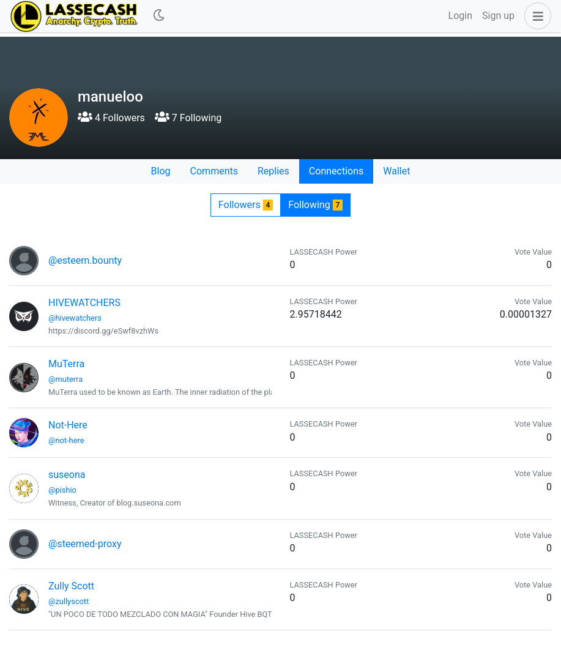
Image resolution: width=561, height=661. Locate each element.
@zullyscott (68, 601)
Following (315, 205)
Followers (245, 205)
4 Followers (111, 118)
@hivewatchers (75, 318)
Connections (336, 171)
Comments (214, 171)
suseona (66, 474)
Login (460, 15)
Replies (273, 171)
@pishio (62, 490)
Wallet (396, 171)
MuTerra (66, 364)
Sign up (498, 15)
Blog (161, 171)
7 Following (188, 118)
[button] (535, 15)
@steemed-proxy (85, 544)
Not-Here (67, 425)
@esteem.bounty (85, 260)
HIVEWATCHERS (84, 302)
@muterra (65, 379)
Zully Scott (71, 586)
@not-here (66, 440)
